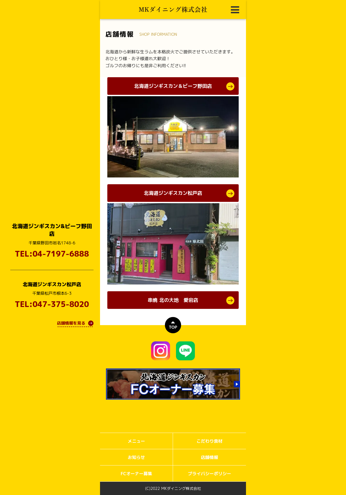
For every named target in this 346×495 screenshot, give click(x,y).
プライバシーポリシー (209, 474)
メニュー (136, 441)
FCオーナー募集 (136, 474)
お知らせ (136, 457)
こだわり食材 (209, 441)
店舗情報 (209, 457)
